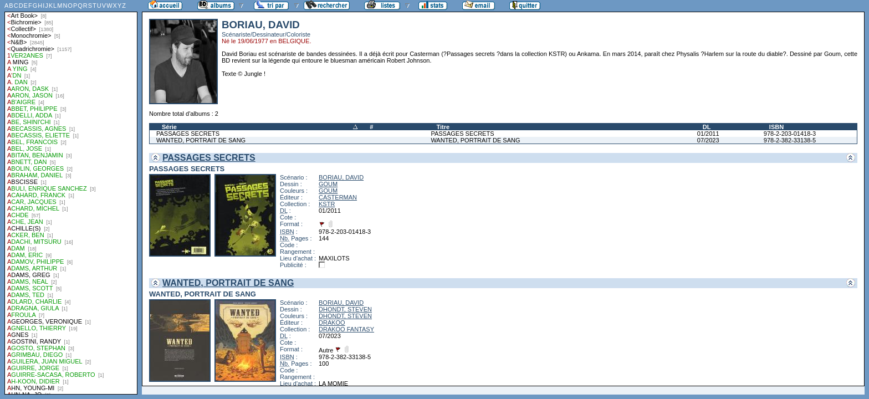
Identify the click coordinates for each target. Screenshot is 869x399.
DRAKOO (332, 322)
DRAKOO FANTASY (346, 329)
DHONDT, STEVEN (345, 309)
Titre (442, 127)
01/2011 (708, 133)
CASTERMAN (338, 197)
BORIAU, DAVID (341, 177)
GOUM (328, 184)
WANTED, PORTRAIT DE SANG (201, 140)
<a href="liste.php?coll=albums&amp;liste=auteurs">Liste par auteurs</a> (70, 197)
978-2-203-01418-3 (790, 133)
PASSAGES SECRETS (187, 133)
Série (169, 127)
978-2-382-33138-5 (790, 140)
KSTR (327, 204)
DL (707, 127)
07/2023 (708, 140)
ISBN (776, 127)
